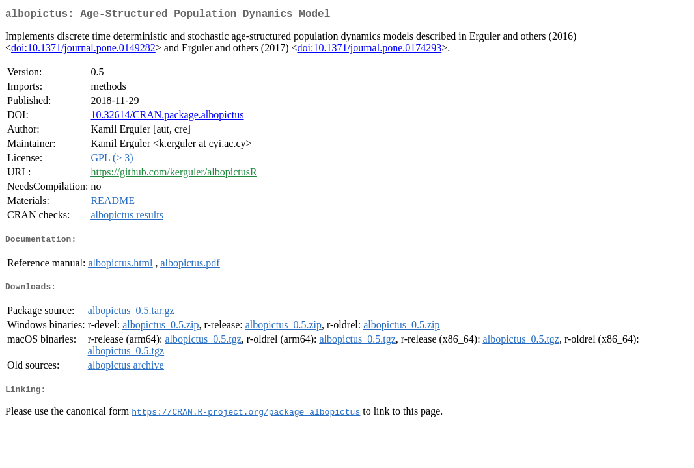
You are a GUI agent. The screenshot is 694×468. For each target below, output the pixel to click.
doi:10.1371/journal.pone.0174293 (370, 50)
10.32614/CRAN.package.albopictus (166, 117)
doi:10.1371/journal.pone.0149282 (83, 50)
